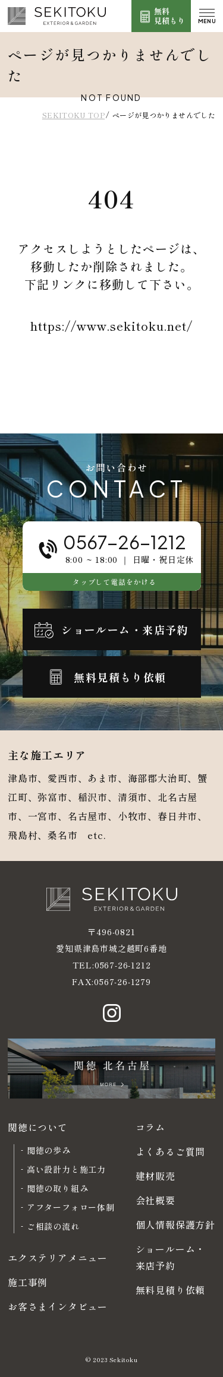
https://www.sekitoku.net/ (111, 325)
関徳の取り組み (58, 1188)
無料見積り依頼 (171, 1290)
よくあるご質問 (171, 1151)
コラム (150, 1127)
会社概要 (155, 1200)
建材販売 (155, 1176)
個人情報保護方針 (175, 1224)
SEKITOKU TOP (73, 115)
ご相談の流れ (53, 1226)
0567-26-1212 (123, 965)
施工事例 (28, 1282)
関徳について (38, 1127)
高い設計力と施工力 (66, 1169)
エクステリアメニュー (58, 1258)
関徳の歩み (49, 1150)
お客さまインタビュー (58, 1306)
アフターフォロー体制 (71, 1207)
